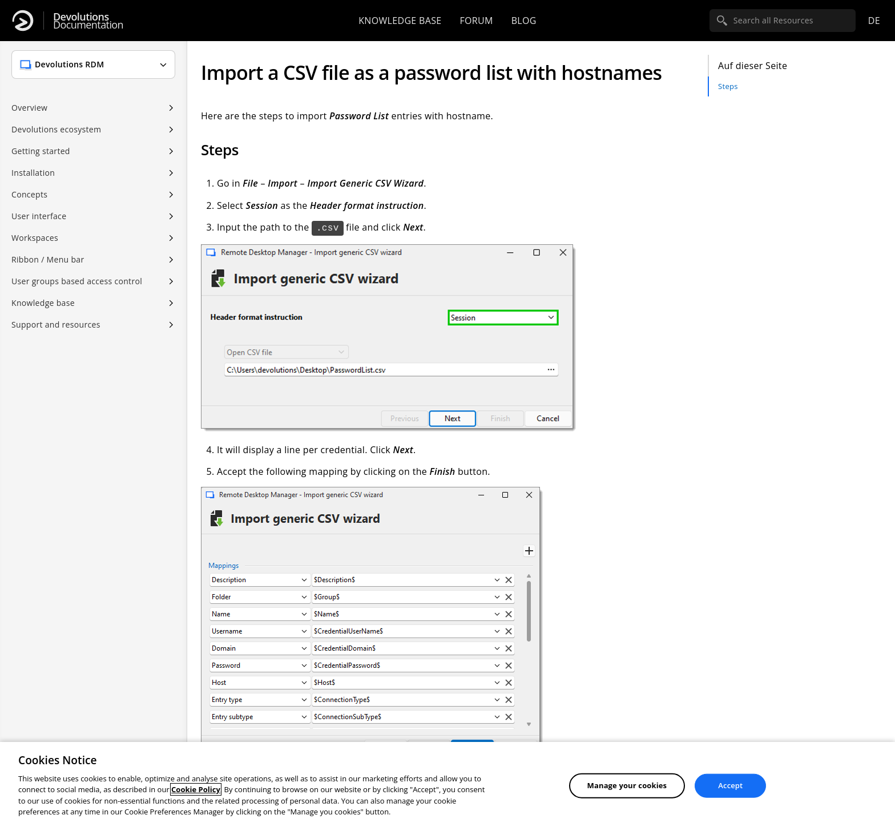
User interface (38, 216)
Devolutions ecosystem (56, 129)
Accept (730, 785)
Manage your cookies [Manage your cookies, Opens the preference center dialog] (627, 785)
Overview (29, 107)
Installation (33, 172)
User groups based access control (76, 281)
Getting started (40, 151)
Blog (524, 20)
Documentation (88, 21)
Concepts (29, 194)
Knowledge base (399, 20)
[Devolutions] (22, 20)
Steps (728, 86)
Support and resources (55, 324)
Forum (476, 20)
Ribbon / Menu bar (47, 259)
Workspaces (34, 237)
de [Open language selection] (874, 20)
